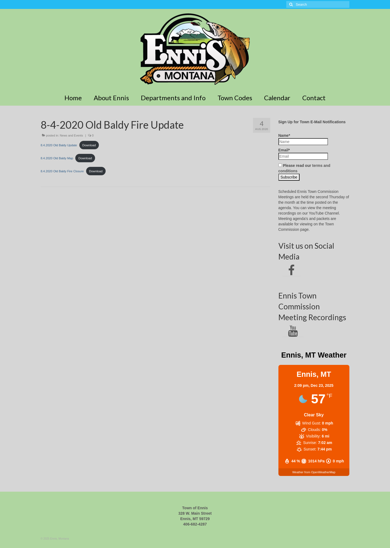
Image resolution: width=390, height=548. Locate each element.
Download (89, 145)
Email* (303, 154)
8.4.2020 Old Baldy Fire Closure (62, 171)
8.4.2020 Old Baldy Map (57, 158)
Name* (303, 139)
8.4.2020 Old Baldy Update (59, 145)
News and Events (71, 135)
